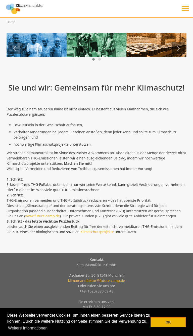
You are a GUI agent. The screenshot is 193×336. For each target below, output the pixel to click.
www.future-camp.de (42, 216)
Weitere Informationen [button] (27, 328)
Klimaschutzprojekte (97, 231)
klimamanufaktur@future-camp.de (96, 280)
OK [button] (168, 322)
